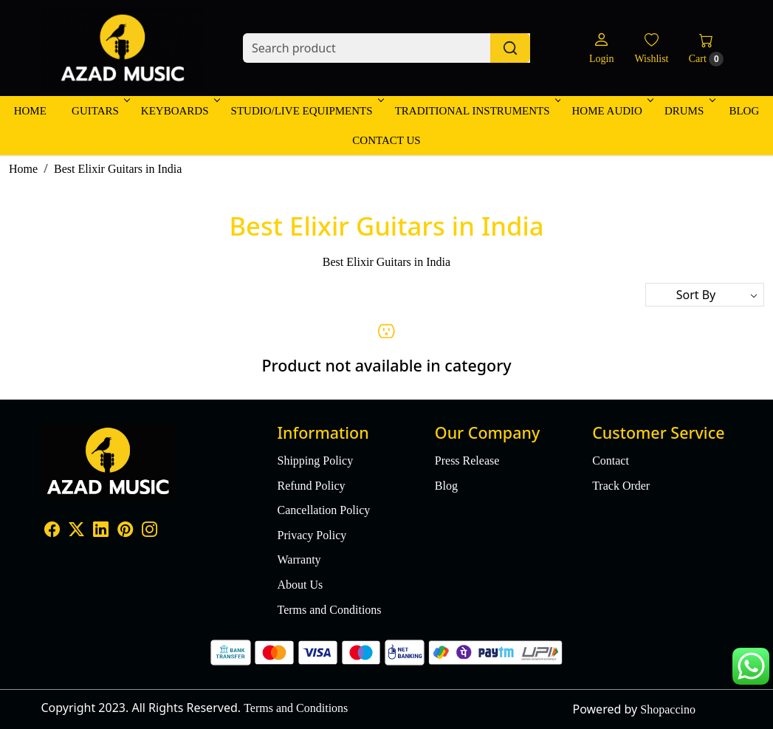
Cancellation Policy (323, 510)
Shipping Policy (315, 460)
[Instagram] (149, 530)
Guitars (100, 111)
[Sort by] (704, 295)
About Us (300, 584)
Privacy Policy (311, 535)
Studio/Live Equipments (306, 111)
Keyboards (179, 111)
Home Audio (610, 111)
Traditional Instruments (477, 111)
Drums (688, 111)
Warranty (298, 559)
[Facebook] (52, 530)
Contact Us (386, 140)
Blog (744, 111)
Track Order (621, 485)
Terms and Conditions (329, 609)
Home (30, 111)
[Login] (601, 48)
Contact (610, 460)
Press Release (467, 460)
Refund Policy (311, 485)
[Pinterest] (125, 530)
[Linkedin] (100, 530)
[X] (76, 530)
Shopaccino (667, 709)
